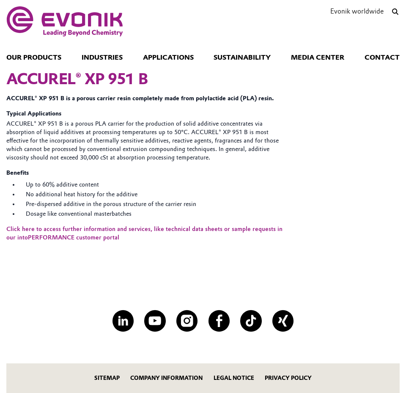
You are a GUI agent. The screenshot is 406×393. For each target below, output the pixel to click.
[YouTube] (154, 320)
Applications (168, 57)
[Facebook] (219, 320)
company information (166, 377)
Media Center (317, 57)
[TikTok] (250, 320)
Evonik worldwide (357, 11)
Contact (382, 57)
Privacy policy (288, 377)
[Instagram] (187, 320)
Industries (102, 57)
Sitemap (107, 377)
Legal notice (234, 377)
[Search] (395, 12)
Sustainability (242, 57)
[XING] (283, 320)
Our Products (33, 57)
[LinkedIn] (123, 320)
